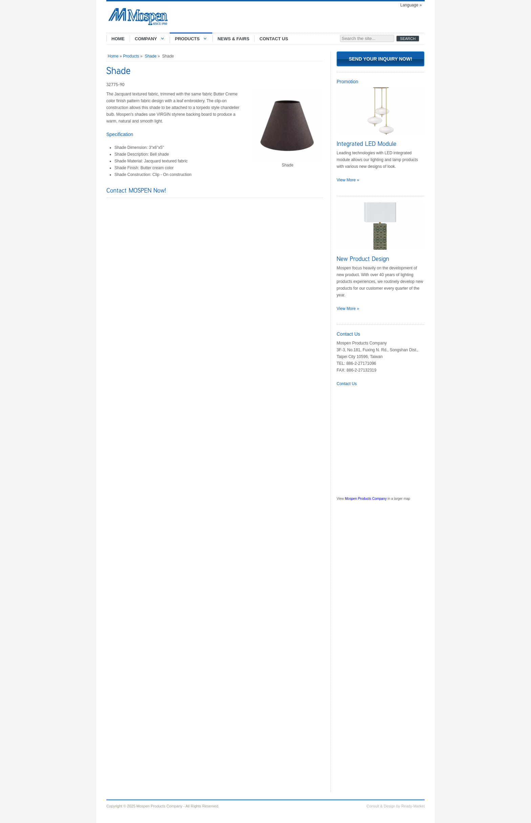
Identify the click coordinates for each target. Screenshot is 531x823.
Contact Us (347, 383)
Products (131, 56)
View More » (348, 180)
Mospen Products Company (365, 499)
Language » (411, 5)
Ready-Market (413, 806)
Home (113, 56)
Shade (150, 56)
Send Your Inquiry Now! (380, 59)
